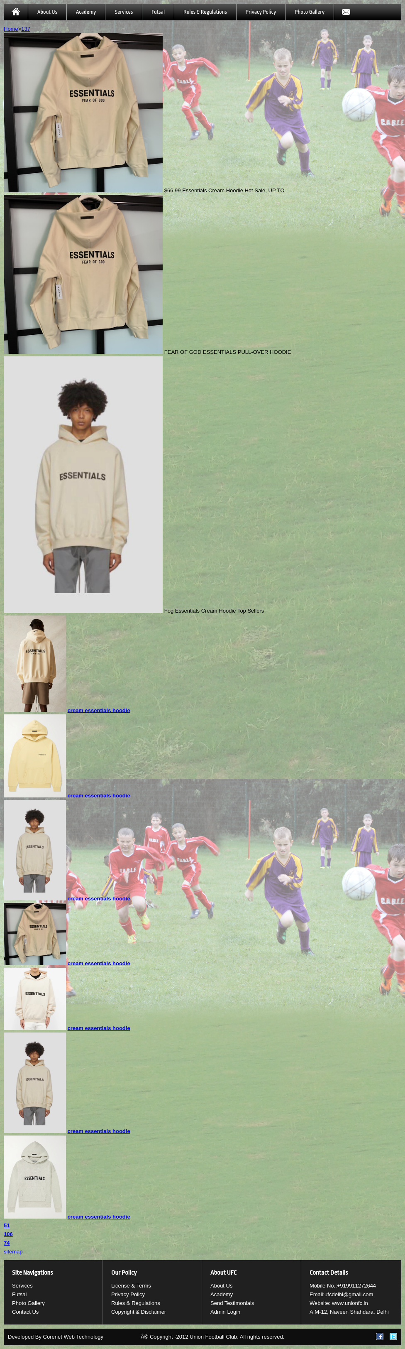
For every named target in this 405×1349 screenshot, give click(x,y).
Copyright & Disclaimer (138, 1312)
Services (124, 12)
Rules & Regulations (205, 12)
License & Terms (131, 1286)
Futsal (158, 12)
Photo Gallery (309, 12)
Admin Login (225, 1312)
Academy (86, 12)
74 (7, 1243)
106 (8, 1234)
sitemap (13, 1251)
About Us (47, 12)
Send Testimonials (232, 1303)
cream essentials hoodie (99, 710)
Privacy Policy (261, 12)
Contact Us (25, 1312)
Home (11, 29)
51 (7, 1225)
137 (25, 29)
